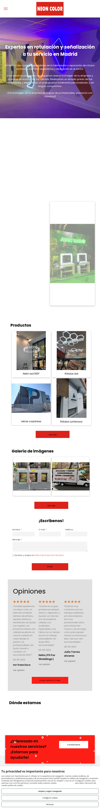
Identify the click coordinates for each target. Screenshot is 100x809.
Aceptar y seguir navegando (50, 791)
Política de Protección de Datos (49, 555)
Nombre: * (17, 529)
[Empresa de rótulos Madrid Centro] (32, 476)
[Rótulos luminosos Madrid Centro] (71, 476)
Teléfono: (69, 529)
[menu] (5, 8)
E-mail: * (42, 529)
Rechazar (50, 804)
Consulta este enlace (66, 783)
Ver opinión (19, 670)
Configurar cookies (50, 798)
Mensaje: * (17, 539)
